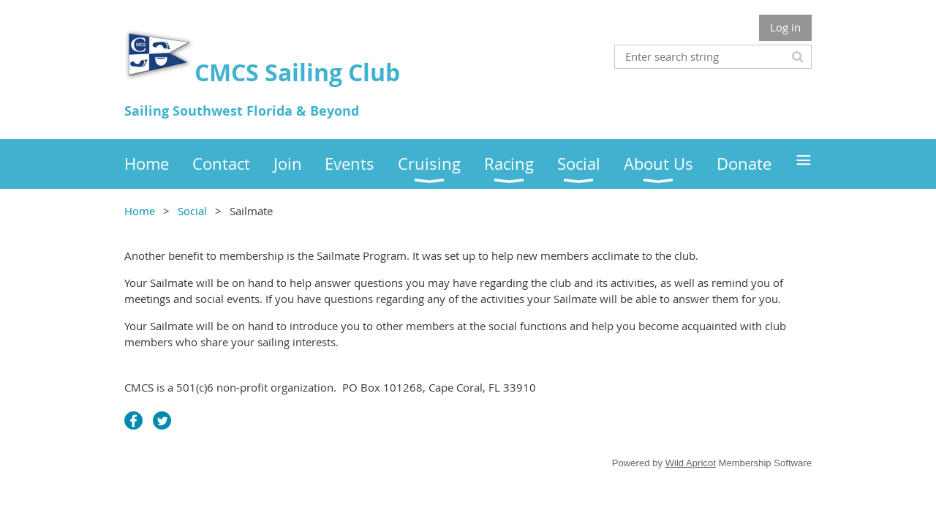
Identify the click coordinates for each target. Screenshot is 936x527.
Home (139, 210)
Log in (785, 27)
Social (192, 210)
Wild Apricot (690, 462)
